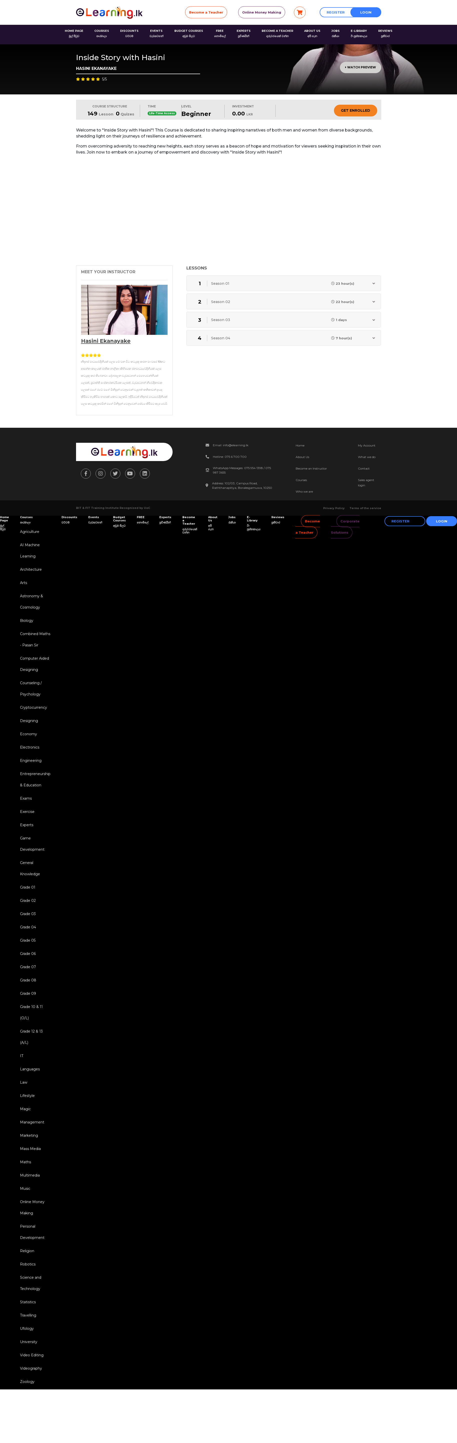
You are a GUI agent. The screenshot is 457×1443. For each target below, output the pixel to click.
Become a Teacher (206, 12)
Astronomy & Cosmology (31, 602)
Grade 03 (28, 914)
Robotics (28, 1264)
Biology (26, 620)
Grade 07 (28, 967)
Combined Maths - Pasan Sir (35, 639)
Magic (25, 1109)
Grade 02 (28, 900)
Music (25, 1188)
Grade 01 (27, 887)
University (28, 1342)
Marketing (29, 1135)
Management (32, 1122)
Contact (364, 468)
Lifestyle (27, 1095)
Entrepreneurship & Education (35, 779)
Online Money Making (261, 12)
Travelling (28, 1315)
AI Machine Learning (30, 550)
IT (21, 1056)
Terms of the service (365, 508)
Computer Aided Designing (34, 664)
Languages (30, 1069)
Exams (26, 798)
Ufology (27, 1328)
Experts (26, 825)
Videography (31, 1368)
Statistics (28, 1302)
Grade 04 (28, 927)
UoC (147, 508)
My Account (366, 445)
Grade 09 (28, 993)
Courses (301, 480)
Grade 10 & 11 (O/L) (31, 1012)
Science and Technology (30, 1283)
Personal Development (32, 1232)
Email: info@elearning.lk (230, 445)
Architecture (31, 569)
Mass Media (30, 1148)
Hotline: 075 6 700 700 (230, 457)
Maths (25, 1162)
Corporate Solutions (345, 526)
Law (23, 1082)
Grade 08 (28, 980)
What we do (366, 457)
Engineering (31, 760)
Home (300, 445)
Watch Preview (360, 67)
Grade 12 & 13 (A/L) (31, 1037)
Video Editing (32, 1355)
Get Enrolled (355, 110)
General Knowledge (30, 868)
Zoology (27, 1381)
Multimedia (30, 1175)
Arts (23, 583)
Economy (28, 734)
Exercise (27, 811)
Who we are (304, 491)
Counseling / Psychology (31, 688)
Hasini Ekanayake (106, 341)
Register (336, 12)
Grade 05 (28, 940)
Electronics (29, 747)
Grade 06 (28, 953)
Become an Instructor (311, 468)
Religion (27, 1251)
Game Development (32, 844)
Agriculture (29, 531)
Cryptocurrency (33, 707)
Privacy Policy (334, 508)
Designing (29, 720)
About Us (302, 457)
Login (365, 12)
